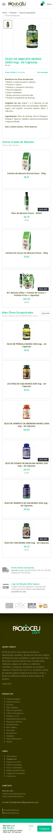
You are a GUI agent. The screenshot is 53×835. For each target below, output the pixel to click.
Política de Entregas (14, 765)
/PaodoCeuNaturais (10, 810)
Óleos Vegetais (12, 707)
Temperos (10, 736)
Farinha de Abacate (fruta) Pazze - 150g (26, 173)
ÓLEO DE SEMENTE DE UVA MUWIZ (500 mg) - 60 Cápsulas (26, 504)
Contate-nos (11, 776)
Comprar (44, 828)
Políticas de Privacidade (15, 770)
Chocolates (10, 730)
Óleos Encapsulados (27, 13)
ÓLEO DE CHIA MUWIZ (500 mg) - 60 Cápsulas (26, 543)
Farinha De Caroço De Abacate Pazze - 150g (27, 253)
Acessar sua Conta (13, 762)
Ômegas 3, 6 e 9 (12, 716)
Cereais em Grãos (13, 702)
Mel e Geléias (11, 727)
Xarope (9, 742)
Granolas (9, 705)
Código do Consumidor (15, 773)
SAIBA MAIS (6, 684)
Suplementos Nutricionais (16, 719)
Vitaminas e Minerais (14, 722)
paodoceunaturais (10, 813)
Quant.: (31, 826)
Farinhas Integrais (13, 699)
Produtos (13, 13)
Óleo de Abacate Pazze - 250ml (26, 213)
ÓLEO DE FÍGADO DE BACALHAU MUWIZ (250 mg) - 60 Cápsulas (26, 464)
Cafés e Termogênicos (14, 713)
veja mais (45, 313)
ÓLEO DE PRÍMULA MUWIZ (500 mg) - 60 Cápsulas (26, 345)
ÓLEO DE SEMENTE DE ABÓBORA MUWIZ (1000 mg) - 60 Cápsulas (26, 424)
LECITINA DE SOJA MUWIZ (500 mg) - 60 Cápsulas (26, 384)
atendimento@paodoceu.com (24, 802)
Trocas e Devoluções (14, 768)
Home (4, 13)
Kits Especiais (11, 733)
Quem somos (11, 756)
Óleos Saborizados (13, 739)
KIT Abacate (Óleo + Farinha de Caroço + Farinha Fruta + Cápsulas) (26, 293)
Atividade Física (12, 725)
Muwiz (8, 65)
